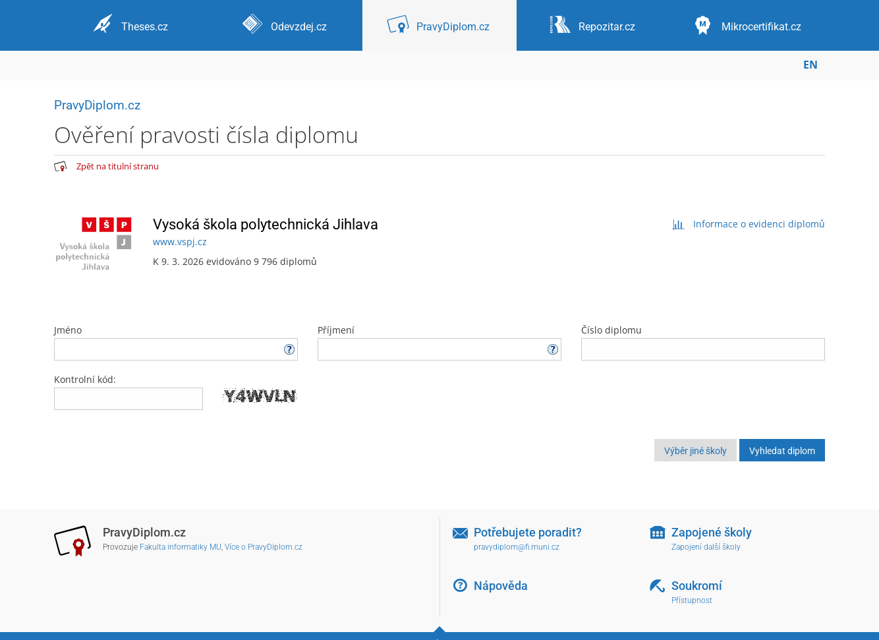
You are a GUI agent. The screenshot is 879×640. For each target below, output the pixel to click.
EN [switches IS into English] (810, 64)
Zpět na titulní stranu (117, 166)
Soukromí (696, 586)
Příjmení (439, 342)
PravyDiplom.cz (97, 105)
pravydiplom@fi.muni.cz (516, 547)
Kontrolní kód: (85, 379)
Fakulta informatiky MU (180, 547)
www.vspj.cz (180, 241)
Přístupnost (691, 600)
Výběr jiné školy (695, 451)
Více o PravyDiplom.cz (263, 547)
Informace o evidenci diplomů (748, 224)
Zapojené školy (711, 532)
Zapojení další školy (706, 547)
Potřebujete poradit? (528, 532)
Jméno (176, 342)
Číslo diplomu (703, 342)
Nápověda (501, 586)
